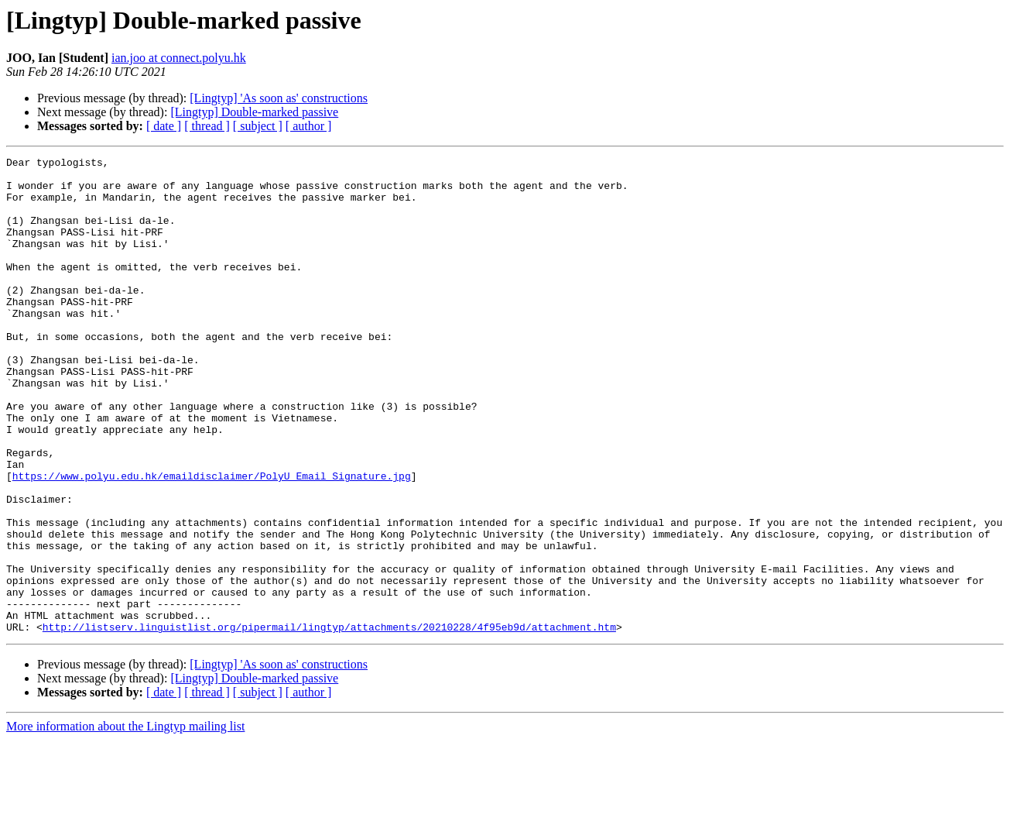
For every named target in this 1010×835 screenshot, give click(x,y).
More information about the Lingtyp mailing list (125, 821)
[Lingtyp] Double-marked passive (254, 112)
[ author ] (309, 125)
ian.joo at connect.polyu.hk (178, 57)
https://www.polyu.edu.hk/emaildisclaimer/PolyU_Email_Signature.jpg (211, 541)
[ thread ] (207, 125)
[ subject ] (257, 125)
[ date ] (163, 125)
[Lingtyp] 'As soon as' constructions (279, 98)
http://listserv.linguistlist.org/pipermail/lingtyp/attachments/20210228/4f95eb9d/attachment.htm (329, 722)
